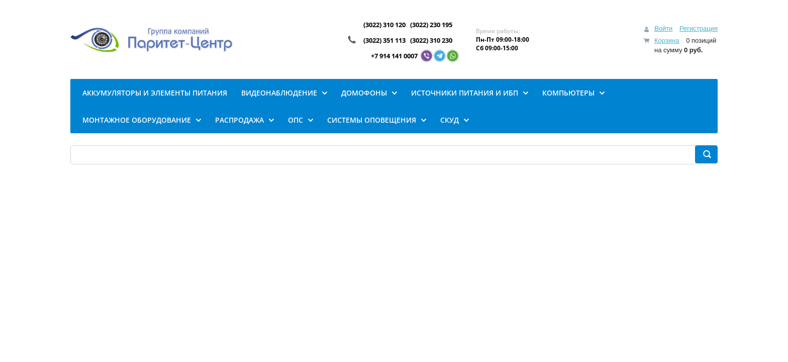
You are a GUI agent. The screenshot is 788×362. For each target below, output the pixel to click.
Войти (663, 28)
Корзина (666, 40)
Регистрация (698, 28)
